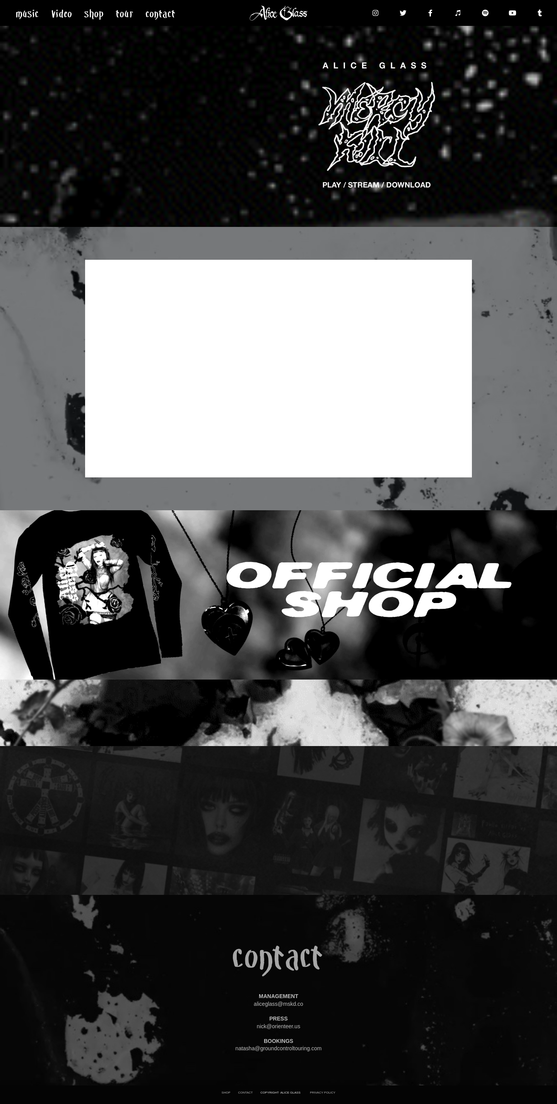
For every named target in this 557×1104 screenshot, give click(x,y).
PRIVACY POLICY (322, 1092)
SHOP (226, 1092)
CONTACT (245, 1092)
